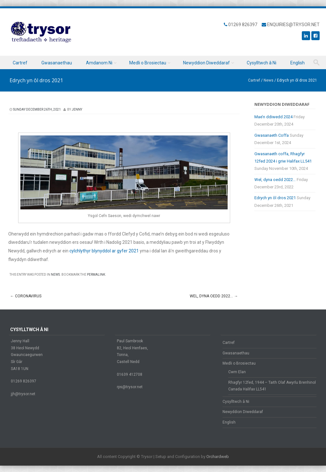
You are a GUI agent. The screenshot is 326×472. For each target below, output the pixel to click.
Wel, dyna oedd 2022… (214, 296)
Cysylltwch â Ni (261, 62)
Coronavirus (25, 296)
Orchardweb (217, 456)
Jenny (77, 109)
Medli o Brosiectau (147, 62)
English (297, 62)
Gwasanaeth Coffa (271, 135)
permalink (96, 274)
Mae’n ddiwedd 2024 (273, 116)
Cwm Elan (237, 372)
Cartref (20, 62)
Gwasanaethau (56, 62)
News (268, 80)
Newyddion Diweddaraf (206, 62)
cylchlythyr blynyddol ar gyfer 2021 (104, 250)
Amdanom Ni (99, 62)
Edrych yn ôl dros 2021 (275, 197)
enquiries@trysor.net (293, 24)
